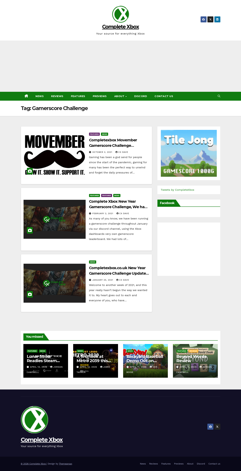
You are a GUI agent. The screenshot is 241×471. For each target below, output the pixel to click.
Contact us (164, 96)
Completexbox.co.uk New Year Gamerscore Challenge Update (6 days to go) (117, 273)
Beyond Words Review (191, 358)
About (119, 96)
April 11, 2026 (138, 367)
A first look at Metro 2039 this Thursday (92, 360)
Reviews (57, 96)
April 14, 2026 (39, 367)
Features (78, 96)
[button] (219, 96)
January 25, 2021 (103, 280)
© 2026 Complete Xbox (34, 463)
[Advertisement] (120, 66)
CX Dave (121, 152)
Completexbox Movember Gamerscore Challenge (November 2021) (113, 145)
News (39, 96)
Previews (100, 96)
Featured (94, 195)
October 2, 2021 (102, 152)
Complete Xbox (120, 27)
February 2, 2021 (103, 213)
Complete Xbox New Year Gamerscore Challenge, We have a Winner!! (119, 207)
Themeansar (65, 463)
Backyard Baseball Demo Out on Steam (145, 360)
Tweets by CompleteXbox (177, 189)
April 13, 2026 (89, 367)
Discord (140, 96)
